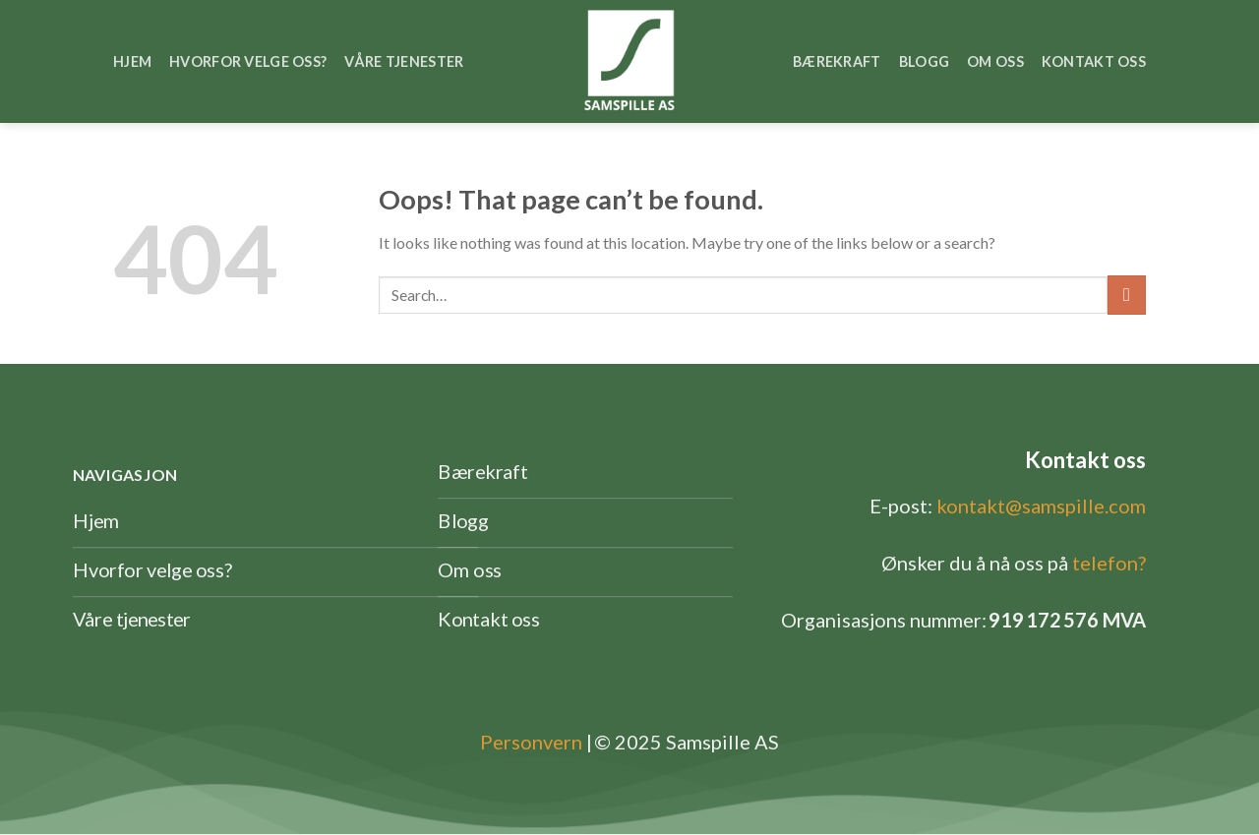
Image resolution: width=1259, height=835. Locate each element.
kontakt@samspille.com (1041, 505)
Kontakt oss (1094, 61)
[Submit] (1127, 294)
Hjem (132, 61)
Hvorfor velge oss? (248, 61)
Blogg (924, 61)
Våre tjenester (403, 61)
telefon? (1109, 562)
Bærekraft (837, 61)
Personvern (531, 741)
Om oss (995, 61)
